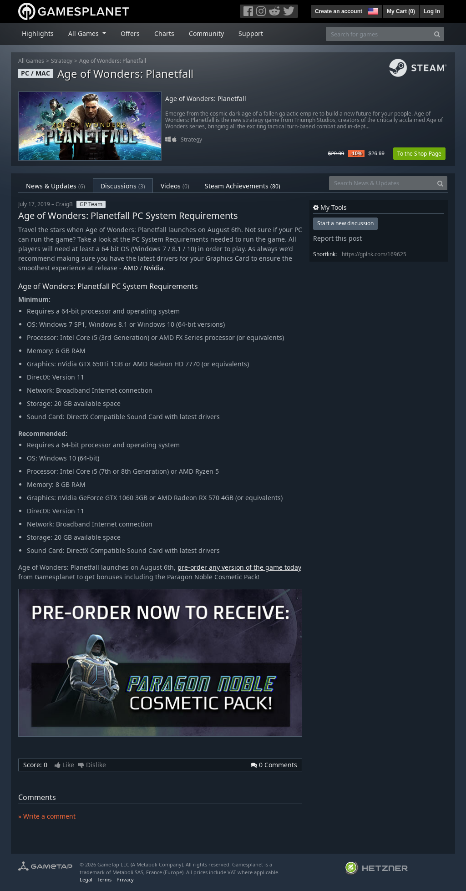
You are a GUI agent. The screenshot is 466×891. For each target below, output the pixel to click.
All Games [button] (84, 33)
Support (250, 33)
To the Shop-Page (419, 153)
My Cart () (401, 11)
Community (206, 33)
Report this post (337, 238)
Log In (432, 11)
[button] (372, 10)
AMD (130, 267)
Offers (130, 33)
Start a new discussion (345, 223)
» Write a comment (47, 816)
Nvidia (153, 267)
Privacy (125, 879)
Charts (164, 33)
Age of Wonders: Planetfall (112, 60)
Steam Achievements (242, 186)
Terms (104, 879)
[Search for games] (378, 34)
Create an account (338, 11)
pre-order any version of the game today (239, 567)
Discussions (123, 186)
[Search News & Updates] (381, 183)
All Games (31, 60)
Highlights (38, 33)
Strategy (61, 60)
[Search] (437, 34)
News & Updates (55, 186)
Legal (86, 879)
